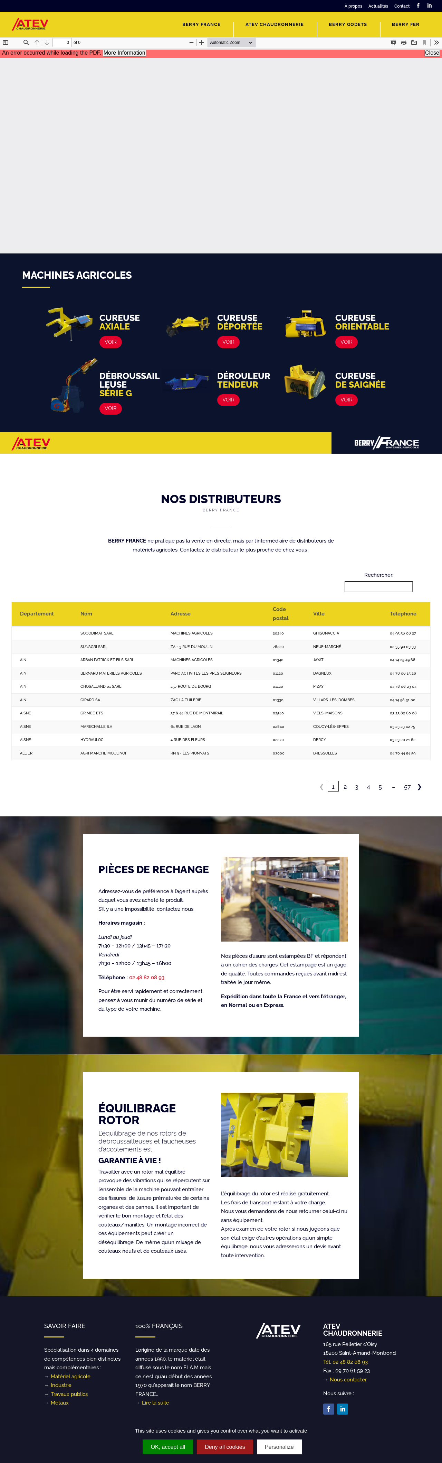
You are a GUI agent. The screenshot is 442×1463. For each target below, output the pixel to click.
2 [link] (345, 786)
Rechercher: (378, 575)
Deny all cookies (225, 1447)
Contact (402, 6)
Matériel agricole (70, 1376)
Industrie (61, 1385)
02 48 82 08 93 (146, 977)
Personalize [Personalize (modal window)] (279, 1447)
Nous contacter (348, 1380)
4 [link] (368, 786)
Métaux (60, 1403)
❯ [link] (419, 786)
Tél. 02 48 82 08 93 (345, 1362)
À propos (353, 6)
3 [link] (356, 786)
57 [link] (407, 786)
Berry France (201, 24)
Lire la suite (155, 1403)
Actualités (378, 6)
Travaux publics (69, 1394)
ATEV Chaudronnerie (275, 24)
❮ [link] (321, 786)
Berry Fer (406, 24)
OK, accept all (168, 1447)
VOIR (111, 342)
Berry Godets (348, 24)
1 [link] (333, 786)
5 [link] (380, 786)
